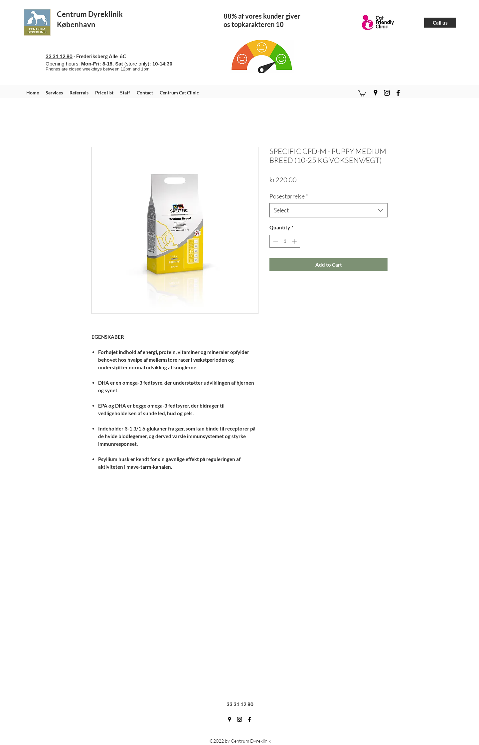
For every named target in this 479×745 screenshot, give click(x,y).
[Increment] (294, 241)
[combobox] (328, 210)
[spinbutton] (284, 241)
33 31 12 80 (59, 56)
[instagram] (387, 93)
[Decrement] (274, 241)
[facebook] (398, 93)
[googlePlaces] (376, 93)
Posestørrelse (288, 196)
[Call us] (440, 23)
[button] (362, 93)
